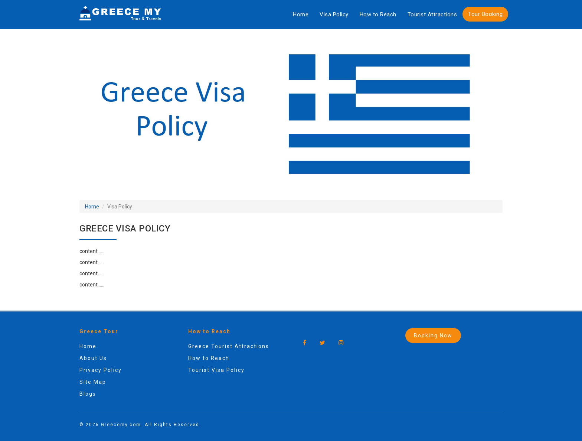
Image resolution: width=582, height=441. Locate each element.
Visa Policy (334, 14)
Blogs (87, 394)
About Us (93, 358)
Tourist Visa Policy (216, 370)
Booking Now (433, 335)
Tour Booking (485, 14)
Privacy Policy (100, 370)
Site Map (92, 382)
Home (300, 14)
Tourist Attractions (432, 14)
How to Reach (378, 14)
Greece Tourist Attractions (228, 346)
